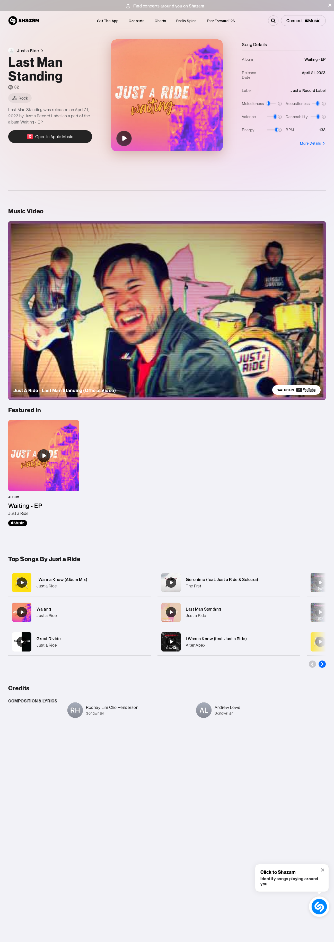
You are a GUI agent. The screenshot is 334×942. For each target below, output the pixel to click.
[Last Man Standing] (124, 138)
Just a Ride (47, 585)
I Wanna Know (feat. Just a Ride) (216, 638)
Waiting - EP (31, 122)
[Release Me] (320, 642)
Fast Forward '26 (221, 21)
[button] (329, 5)
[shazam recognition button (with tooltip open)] (319, 906)
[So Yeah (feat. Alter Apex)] (320, 612)
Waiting (44, 609)
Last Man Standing (203, 609)
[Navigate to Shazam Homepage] (23, 20)
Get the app (108, 21)
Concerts (136, 21)
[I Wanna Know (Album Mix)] (79, 582)
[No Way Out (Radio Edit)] (320, 582)
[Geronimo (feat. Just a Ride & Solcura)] (228, 582)
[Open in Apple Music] (50, 136)
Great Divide (49, 638)
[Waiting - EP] (43, 473)
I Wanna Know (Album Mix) (62, 579)
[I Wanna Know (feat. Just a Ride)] (228, 641)
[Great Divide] (79, 641)
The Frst (193, 585)
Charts (160, 21)
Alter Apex (195, 645)
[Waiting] (79, 612)
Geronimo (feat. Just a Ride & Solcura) (222, 579)
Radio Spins (186, 21)
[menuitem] (108, 21)
